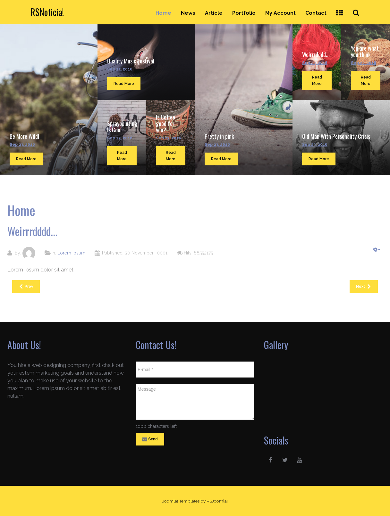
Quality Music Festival (130, 61)
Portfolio (244, 13)
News (188, 13)
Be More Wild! (24, 136)
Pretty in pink (219, 136)
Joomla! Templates (180, 501)
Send (150, 439)
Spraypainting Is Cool (122, 126)
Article (214, 13)
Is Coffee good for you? (165, 123)
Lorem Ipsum (71, 252)
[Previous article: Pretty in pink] (26, 286)
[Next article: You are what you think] (364, 286)
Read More (26, 159)
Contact (315, 13)
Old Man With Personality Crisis (336, 136)
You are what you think (365, 51)
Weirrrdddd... (316, 54)
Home (163, 13)
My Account (280, 13)
